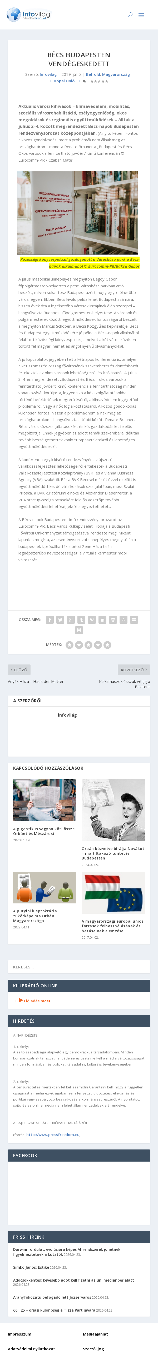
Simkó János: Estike (31, 1267)
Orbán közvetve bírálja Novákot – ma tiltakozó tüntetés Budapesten (113, 853)
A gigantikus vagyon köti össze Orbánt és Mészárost (44, 831)
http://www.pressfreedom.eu (53, 1134)
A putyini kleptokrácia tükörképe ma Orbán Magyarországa (35, 915)
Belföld (93, 74)
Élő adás (32, 1000)
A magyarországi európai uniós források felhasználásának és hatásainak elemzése (113, 926)
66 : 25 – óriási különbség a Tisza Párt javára (54, 1310)
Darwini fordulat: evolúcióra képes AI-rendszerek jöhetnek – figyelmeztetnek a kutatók (68, 1252)
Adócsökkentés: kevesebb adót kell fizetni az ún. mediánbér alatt (73, 1280)
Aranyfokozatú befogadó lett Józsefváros (52, 1297)
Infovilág (48, 74)
